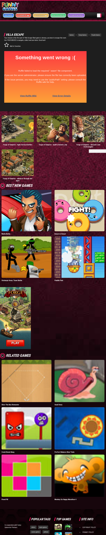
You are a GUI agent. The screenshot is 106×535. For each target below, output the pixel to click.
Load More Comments (97, 140)
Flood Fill (5, 458)
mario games (43, 486)
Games (64, 35)
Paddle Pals (59, 239)
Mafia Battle (6, 193)
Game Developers (89, 501)
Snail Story (58, 364)
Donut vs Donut (60, 193)
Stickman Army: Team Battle (12, 239)
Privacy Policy (88, 491)
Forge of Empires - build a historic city (39, 135)
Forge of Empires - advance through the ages (93, 135)
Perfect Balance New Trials (64, 411)
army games (35, 495)
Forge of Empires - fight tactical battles (13, 135)
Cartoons (76, 15)
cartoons (45, 495)
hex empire (45, 500)
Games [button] (23, 15)
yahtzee (46, 491)
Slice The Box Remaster (10, 364)
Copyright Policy (89, 486)
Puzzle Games (88, 35)
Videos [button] (41, 15)
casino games (35, 491)
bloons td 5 (34, 500)
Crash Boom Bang (8, 411)
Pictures (58, 15)
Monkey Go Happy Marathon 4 (65, 458)
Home (8, 15)
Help (84, 496)
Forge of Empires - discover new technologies (66, 135)
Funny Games (75, 35)
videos (33, 486)
